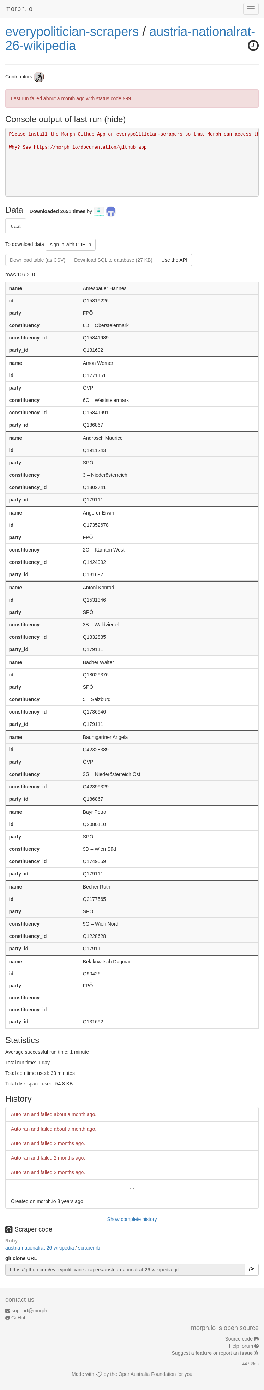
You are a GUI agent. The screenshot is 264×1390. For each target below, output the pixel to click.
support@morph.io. (33, 1310)
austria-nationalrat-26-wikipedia (40, 1248)
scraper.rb (89, 1248)
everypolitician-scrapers (72, 31)
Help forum (241, 1346)
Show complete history (132, 1219)
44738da (250, 1363)
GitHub (19, 1317)
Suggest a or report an (213, 1353)
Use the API (174, 260)
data (15, 226)
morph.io (19, 8)
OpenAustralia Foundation (147, 1374)
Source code (239, 1339)
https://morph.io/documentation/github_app (90, 147)
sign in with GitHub (70, 244)
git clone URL (21, 1258)
